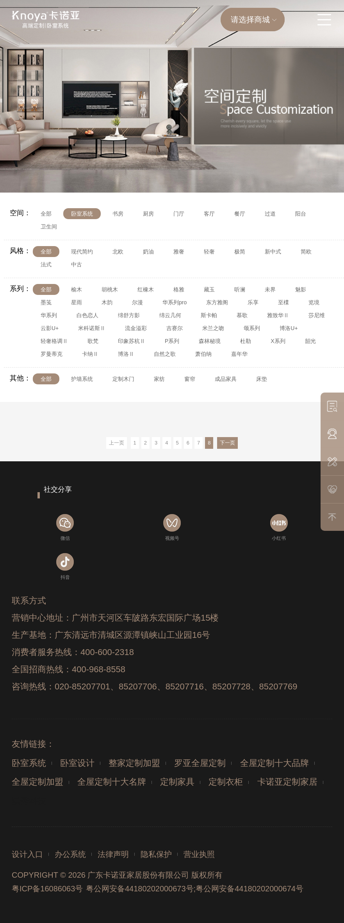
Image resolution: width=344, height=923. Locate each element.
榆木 (76, 289)
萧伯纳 (203, 354)
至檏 (283, 302)
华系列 (49, 315)
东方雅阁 (217, 302)
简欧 (306, 251)
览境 (313, 302)
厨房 (148, 214)
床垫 (261, 379)
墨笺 (46, 302)
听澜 (239, 289)
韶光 (310, 341)
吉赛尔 (174, 328)
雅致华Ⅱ (278, 315)
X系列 (278, 341)
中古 (76, 264)
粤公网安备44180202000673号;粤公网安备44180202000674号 (194, 888)
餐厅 (239, 214)
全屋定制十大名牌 (111, 782)
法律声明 (113, 854)
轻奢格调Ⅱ (54, 341)
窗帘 (189, 379)
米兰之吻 (213, 328)
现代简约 (82, 251)
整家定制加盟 (134, 763)
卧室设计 (77, 763)
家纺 (159, 379)
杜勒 (245, 341)
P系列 (172, 341)
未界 (270, 289)
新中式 (273, 251)
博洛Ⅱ (126, 354)
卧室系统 (82, 214)
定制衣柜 (226, 782)
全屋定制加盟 (37, 782)
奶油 (148, 251)
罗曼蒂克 (51, 354)
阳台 (300, 214)
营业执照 (199, 854)
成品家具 (226, 379)
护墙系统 (82, 379)
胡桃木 (110, 289)
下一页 (227, 443)
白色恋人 (87, 315)
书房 (117, 214)
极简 (239, 251)
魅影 (300, 289)
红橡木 (145, 289)
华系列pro (174, 302)
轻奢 (209, 251)
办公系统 (70, 854)
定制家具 (177, 782)
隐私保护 (156, 854)
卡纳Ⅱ (90, 354)
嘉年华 (239, 354)
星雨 (76, 302)
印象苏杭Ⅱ (131, 341)
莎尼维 (316, 315)
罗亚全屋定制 (200, 763)
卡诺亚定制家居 (287, 782)
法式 (46, 264)
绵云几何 (170, 315)
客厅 (209, 214)
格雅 (178, 289)
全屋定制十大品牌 (274, 763)
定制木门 (123, 379)
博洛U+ (289, 328)
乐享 (253, 302)
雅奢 (178, 251)
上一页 (116, 442)
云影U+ (50, 328)
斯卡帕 (209, 315)
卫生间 (49, 226)
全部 (46, 214)
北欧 (117, 251)
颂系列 (252, 328)
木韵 (107, 302)
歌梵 (92, 341)
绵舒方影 (129, 315)
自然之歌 (165, 354)
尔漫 (137, 302)
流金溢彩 (136, 328)
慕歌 (242, 315)
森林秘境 (210, 341)
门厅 (178, 214)
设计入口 (27, 854)
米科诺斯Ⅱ (91, 328)
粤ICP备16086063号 (47, 888)
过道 (270, 214)
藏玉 (209, 289)
